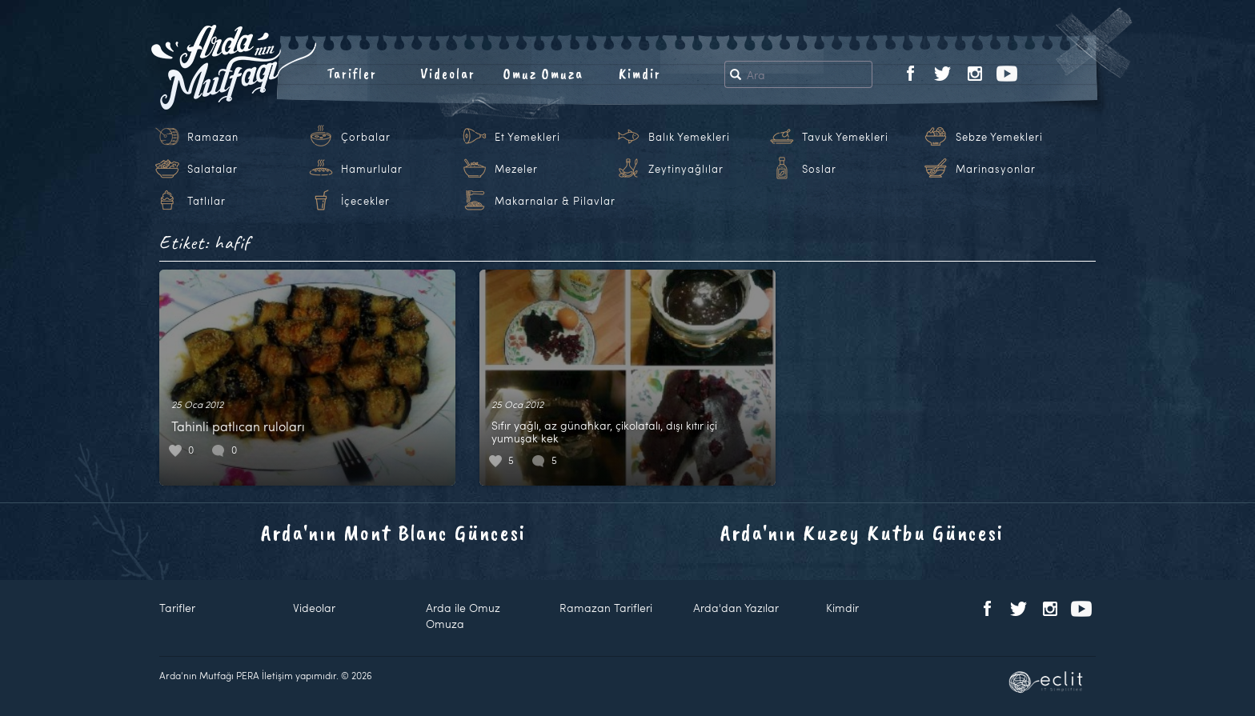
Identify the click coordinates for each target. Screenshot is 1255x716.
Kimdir (640, 73)
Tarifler (352, 73)
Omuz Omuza (543, 73)
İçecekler (365, 201)
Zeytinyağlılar (686, 169)
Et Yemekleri (527, 137)
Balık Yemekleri (689, 137)
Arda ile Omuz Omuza (463, 615)
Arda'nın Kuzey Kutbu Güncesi (862, 532)
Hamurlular (372, 169)
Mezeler (516, 169)
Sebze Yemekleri (999, 137)
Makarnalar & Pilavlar (555, 201)
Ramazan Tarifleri (605, 607)
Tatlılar (206, 201)
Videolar (447, 73)
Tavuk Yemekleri (845, 137)
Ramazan (213, 137)
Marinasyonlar (996, 169)
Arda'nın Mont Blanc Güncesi (393, 532)
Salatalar (212, 169)
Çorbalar (366, 137)
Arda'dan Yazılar (736, 607)
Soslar (819, 169)
